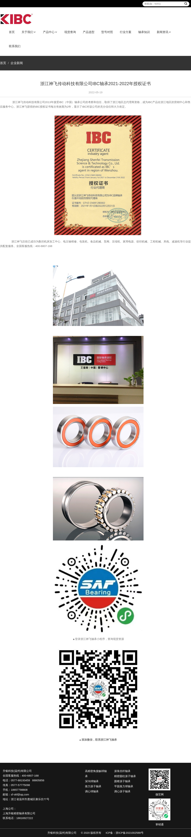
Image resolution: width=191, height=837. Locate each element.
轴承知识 (144, 32)
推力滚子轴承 (93, 786)
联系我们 (14, 46)
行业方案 (125, 32)
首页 (12, 32)
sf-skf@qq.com (20, 794)
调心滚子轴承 (122, 791)
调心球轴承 (92, 791)
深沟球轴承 (92, 781)
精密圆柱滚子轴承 (125, 776)
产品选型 (88, 32)
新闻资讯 (162, 32)
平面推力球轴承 (123, 786)
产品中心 (49, 32)
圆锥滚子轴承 (122, 781)
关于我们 (27, 32)
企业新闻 (17, 63)
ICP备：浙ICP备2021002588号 (124, 832)
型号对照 (107, 32)
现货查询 (70, 32)
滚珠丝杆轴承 (122, 771)
